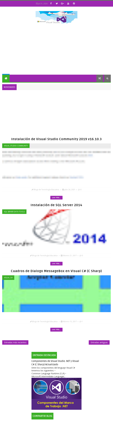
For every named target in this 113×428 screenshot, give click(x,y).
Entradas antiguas (99, 342)
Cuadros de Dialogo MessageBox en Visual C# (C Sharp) (56, 271)
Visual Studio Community (16, 145)
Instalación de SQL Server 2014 (56, 205)
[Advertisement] (56, 49)
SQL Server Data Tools (14, 211)
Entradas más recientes (15, 342)
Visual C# (8, 277)
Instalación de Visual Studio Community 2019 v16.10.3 (56, 139)
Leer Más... (56, 198)
